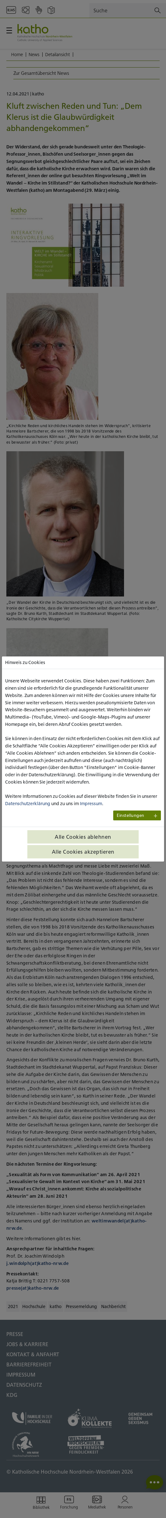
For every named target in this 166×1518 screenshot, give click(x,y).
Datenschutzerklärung (27, 803)
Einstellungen (130, 815)
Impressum (91, 803)
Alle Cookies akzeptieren (83, 852)
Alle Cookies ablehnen (83, 837)
